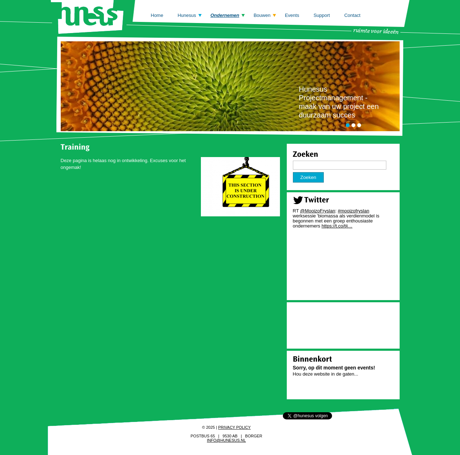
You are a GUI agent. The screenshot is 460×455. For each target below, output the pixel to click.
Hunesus (187, 15)
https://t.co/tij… (337, 226)
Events (292, 15)
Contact (352, 15)
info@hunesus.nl (226, 440)
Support (321, 15)
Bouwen (262, 15)
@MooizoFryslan (317, 210)
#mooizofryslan (353, 210)
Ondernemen (225, 15)
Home (157, 15)
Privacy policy (234, 427)
